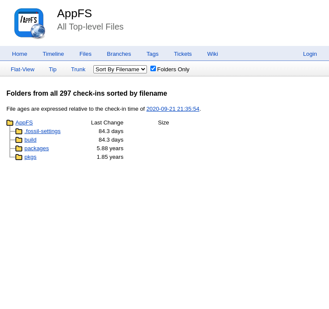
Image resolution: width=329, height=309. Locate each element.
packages (36, 148)
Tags (153, 54)
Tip (53, 69)
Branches (119, 54)
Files (85, 54)
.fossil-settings (42, 131)
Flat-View (22, 69)
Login (310, 54)
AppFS (74, 13)
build (30, 139)
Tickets (183, 54)
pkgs (30, 157)
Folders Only (170, 69)
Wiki (212, 54)
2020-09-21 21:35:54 (173, 109)
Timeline (53, 54)
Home (19, 54)
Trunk (78, 69)
